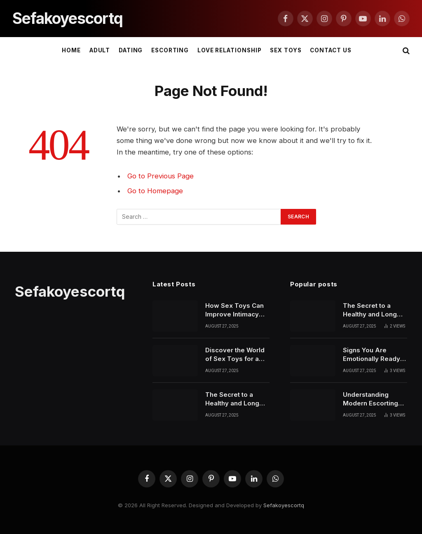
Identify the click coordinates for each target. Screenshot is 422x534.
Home (71, 50)
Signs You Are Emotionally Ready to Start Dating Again (374, 354)
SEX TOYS (286, 50)
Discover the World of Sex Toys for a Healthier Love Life (235, 354)
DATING (131, 50)
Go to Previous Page (160, 176)
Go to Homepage (155, 191)
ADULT (99, 50)
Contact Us (330, 50)
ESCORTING (170, 50)
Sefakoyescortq (283, 505)
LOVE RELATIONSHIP (229, 50)
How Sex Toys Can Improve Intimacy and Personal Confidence (234, 310)
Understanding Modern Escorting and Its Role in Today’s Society (370, 399)
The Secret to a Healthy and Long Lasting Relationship (236, 399)
